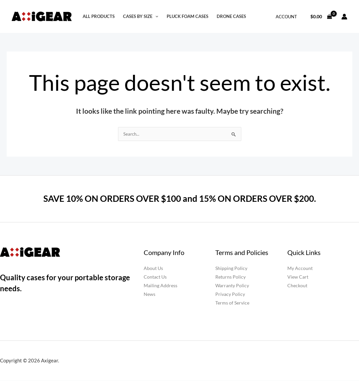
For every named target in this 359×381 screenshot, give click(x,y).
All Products (99, 16)
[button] (155, 16)
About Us (153, 268)
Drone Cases (231, 16)
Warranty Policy (232, 286)
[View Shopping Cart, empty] (321, 16)
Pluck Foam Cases (187, 16)
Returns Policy (230, 277)
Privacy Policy (230, 294)
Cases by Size (140, 16)
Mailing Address (160, 286)
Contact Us (155, 277)
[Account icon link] (344, 17)
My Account (300, 268)
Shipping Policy (231, 268)
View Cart (297, 277)
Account (286, 16)
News (149, 294)
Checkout (297, 286)
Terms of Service (232, 303)
